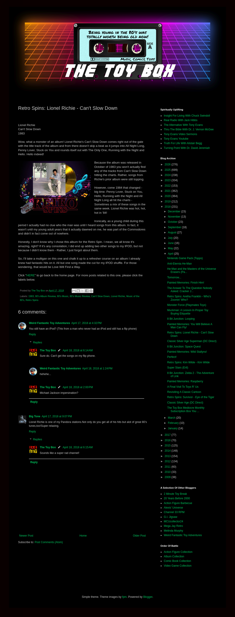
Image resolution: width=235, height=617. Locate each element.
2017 (168, 434)
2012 (168, 461)
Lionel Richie (118, 296)
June (171, 243)
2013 (168, 456)
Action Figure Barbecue (178, 503)
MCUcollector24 (173, 521)
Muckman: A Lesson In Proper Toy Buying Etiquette (187, 312)
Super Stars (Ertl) (177, 367)
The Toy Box (48, 350)
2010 (168, 472)
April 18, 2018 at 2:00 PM (78, 387)
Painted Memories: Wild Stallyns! (187, 351)
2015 (168, 445)
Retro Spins (32, 300)
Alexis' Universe (173, 507)
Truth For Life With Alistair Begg (183, 143)
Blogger (148, 596)
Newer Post (26, 535)
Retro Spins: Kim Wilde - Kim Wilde (188, 362)
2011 (168, 466)
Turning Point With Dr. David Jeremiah (187, 148)
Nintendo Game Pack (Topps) (185, 258)
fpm (124, 596)
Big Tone (34, 416)
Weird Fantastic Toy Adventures (49, 323)
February (173, 423)
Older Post (139, 535)
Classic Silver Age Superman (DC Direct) (191, 341)
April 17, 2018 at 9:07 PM (57, 416)
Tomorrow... (174, 277)
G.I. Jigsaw (170, 516)
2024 (168, 175)
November (174, 216)
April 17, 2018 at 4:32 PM (86, 323)
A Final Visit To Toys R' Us (182, 386)
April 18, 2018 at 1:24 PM (97, 368)
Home (83, 535)
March (172, 417)
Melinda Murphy (173, 530)
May (171, 248)
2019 (168, 201)
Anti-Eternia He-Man (179, 263)
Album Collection (174, 556)
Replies (37, 342)
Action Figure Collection (178, 552)
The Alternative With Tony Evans (183, 125)
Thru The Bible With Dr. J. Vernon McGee (189, 129)
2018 (168, 206)
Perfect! (171, 357)
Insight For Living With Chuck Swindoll (187, 115)
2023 (168, 180)
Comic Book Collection (177, 561)
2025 (168, 169)
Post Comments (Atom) (49, 542)
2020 (168, 196)
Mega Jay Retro (173, 526)
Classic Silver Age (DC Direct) (185, 402)
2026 (168, 164)
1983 (31, 296)
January (173, 428)
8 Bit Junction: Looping (181, 318)
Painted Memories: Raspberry (185, 381)
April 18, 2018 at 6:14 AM (78, 350)
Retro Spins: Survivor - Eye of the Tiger (190, 397)
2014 (168, 450)
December (174, 211)
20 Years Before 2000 (177, 498)
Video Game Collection (178, 565)
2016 (168, 440)
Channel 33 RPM (174, 512)
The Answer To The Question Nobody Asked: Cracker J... (189, 289)
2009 (168, 477)
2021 (168, 190)
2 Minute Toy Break (175, 493)
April (171, 253)
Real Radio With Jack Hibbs (180, 120)
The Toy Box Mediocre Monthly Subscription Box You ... (185, 409)
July (171, 237)
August (172, 232)
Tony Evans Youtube (176, 138)
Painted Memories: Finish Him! (185, 282)
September (175, 227)
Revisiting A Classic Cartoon (184, 392)
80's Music (62, 296)
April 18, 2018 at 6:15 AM (78, 447)
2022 (168, 185)
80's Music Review (80, 296)
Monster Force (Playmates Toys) (186, 305)
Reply (32, 334)
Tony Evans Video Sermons (180, 134)
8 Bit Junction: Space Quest (184, 346)
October (173, 221)
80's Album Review (45, 296)
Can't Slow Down (100, 296)
